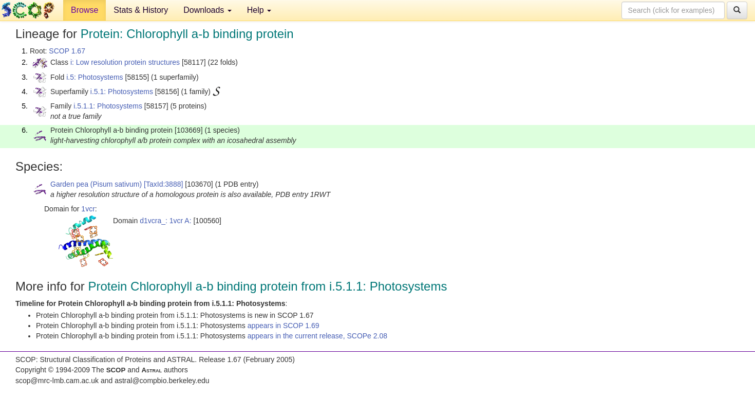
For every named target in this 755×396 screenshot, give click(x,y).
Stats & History (141, 10)
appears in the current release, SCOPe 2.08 (317, 336)
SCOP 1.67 (67, 51)
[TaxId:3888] (163, 184)
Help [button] (259, 10)
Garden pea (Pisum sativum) (96, 184)
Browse (84, 10)
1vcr (88, 209)
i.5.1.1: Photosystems (107, 106)
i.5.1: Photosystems (121, 91)
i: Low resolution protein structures (125, 62)
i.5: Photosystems (94, 77)
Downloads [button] (207, 10)
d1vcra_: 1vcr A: (165, 221)
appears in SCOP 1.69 (283, 325)
